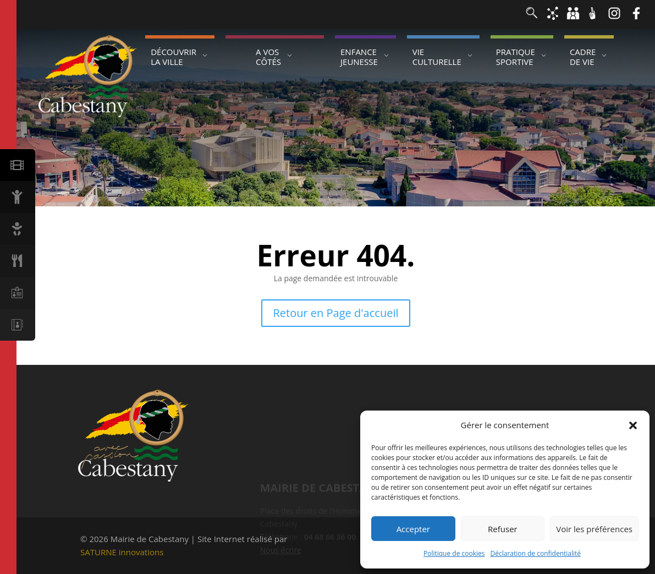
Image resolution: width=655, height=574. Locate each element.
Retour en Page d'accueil (336, 312)
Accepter (413, 528)
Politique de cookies (454, 553)
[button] (633, 425)
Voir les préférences (594, 528)
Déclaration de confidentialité (536, 553)
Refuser (503, 528)
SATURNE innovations (121, 551)
